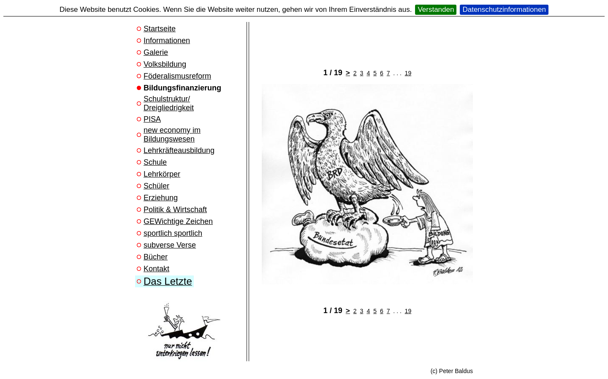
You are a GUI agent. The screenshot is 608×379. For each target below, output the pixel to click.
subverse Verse (170, 245)
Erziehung (161, 198)
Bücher (156, 257)
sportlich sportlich (173, 233)
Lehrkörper (162, 174)
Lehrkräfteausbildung (179, 150)
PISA (152, 119)
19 (408, 73)
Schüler (156, 186)
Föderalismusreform (177, 76)
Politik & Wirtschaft (175, 209)
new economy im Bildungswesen (172, 134)
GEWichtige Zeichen (178, 221)
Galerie (156, 52)
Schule (155, 162)
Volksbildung (165, 64)
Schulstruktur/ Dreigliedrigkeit (169, 103)
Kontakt (156, 268)
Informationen (167, 40)
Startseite (160, 29)
